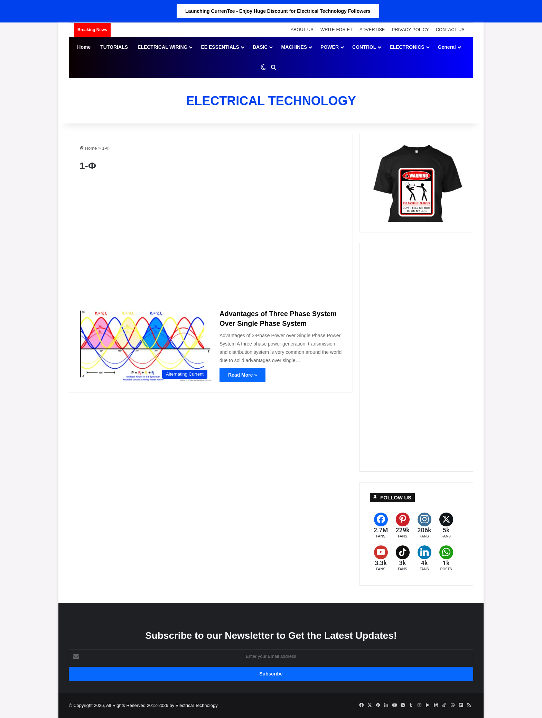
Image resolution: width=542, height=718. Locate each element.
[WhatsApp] (446, 558)
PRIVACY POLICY (410, 29)
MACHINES (294, 47)
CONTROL (364, 47)
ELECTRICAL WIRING (162, 47)
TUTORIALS (114, 47)
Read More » (242, 375)
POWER (329, 47)
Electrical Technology (197, 705)
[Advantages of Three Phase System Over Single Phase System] (145, 345)
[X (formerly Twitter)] (446, 525)
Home (84, 47)
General (447, 47)
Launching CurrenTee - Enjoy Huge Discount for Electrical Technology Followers (278, 11)
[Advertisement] (211, 248)
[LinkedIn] (424, 558)
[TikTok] (402, 558)
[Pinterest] (402, 525)
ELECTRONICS (407, 47)
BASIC (260, 47)
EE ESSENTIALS (220, 47)
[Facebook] (381, 525)
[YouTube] (381, 558)
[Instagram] (424, 525)
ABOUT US (302, 29)
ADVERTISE (372, 29)
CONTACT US (450, 29)
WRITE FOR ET (336, 29)
